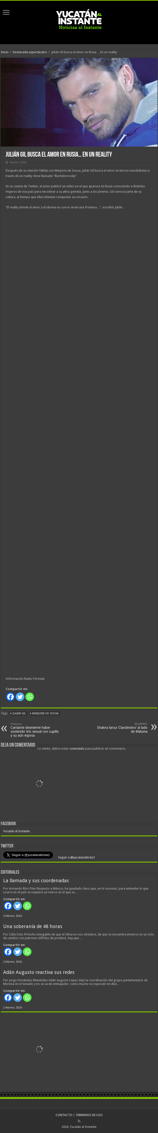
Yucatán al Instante (16, 831)
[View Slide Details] (39, 784)
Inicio (5, 52)
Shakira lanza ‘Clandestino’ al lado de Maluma (122, 727)
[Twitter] (20, 696)
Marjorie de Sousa (45, 713)
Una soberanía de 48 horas (32, 926)
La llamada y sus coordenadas (36, 880)
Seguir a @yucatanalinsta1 (76, 857)
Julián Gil (19, 713)
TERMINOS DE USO (89, 1115)
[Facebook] (10, 696)
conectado (76, 748)
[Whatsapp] (29, 696)
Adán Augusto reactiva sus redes (39, 972)
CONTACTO (64, 1115)
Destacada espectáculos (30, 52)
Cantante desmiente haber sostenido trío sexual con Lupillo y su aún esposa (36, 729)
